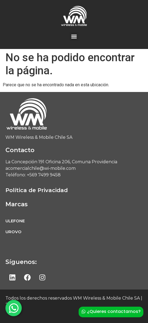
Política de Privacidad (36, 190)
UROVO (13, 231)
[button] (74, 36)
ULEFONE (15, 220)
